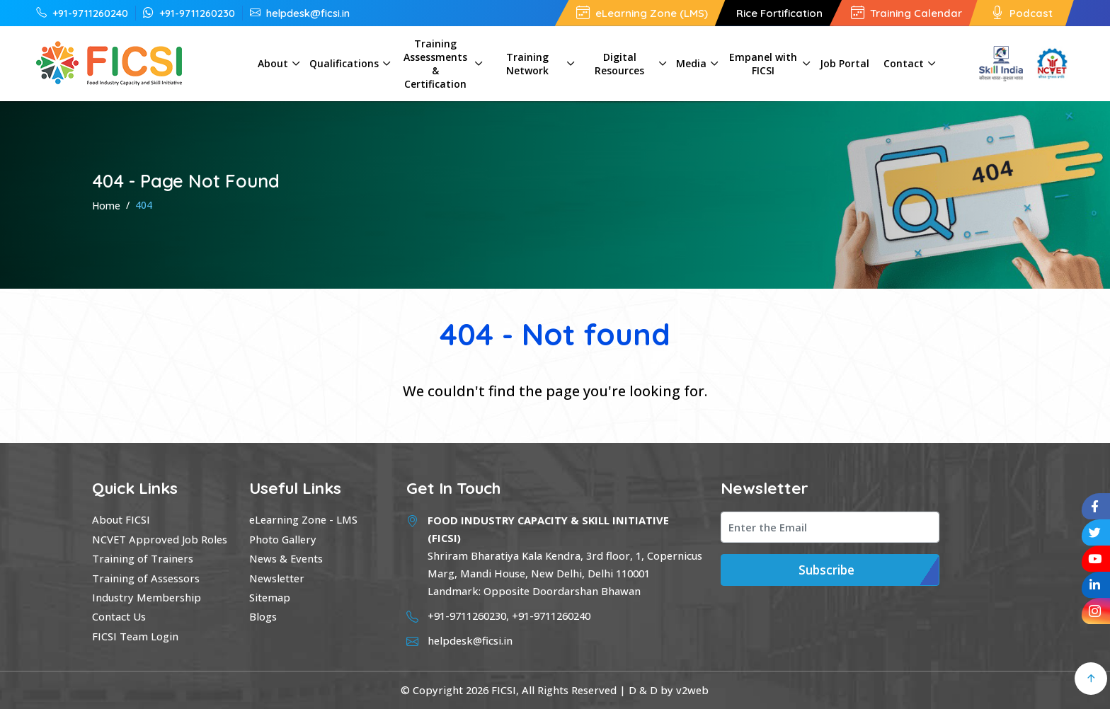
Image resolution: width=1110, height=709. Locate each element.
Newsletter (276, 578)
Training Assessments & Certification (435, 64)
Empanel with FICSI (763, 63)
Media (691, 63)
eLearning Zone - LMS (303, 519)
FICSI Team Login (135, 636)
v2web (692, 690)
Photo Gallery (282, 539)
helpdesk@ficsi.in (300, 13)
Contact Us (119, 616)
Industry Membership (146, 597)
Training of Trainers (142, 558)
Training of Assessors (146, 578)
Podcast (1021, 13)
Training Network (527, 63)
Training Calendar (906, 13)
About (273, 63)
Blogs (263, 616)
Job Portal (844, 63)
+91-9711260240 (82, 13)
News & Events (286, 558)
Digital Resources (619, 63)
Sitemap (269, 597)
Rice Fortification (779, 13)
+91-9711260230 (189, 13)
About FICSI (121, 519)
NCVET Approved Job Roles (160, 539)
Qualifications (344, 63)
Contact (903, 63)
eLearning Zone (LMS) (642, 13)
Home (106, 205)
